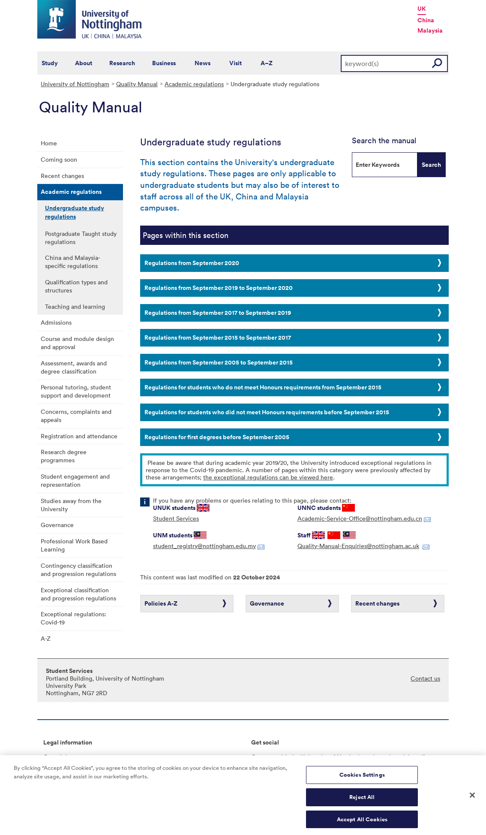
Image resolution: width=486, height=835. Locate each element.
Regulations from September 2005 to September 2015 (218, 362)
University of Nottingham (75, 84)
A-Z (46, 638)
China (425, 20)
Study (50, 63)
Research (122, 63)
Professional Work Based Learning (74, 545)
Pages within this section (185, 235)
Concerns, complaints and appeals (76, 415)
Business (164, 63)
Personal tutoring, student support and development (76, 391)
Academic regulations (194, 84)
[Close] (472, 798)
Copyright (57, 757)
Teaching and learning (75, 306)
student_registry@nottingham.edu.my (204, 546)
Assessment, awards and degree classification (74, 367)
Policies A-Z (160, 603)
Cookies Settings (362, 778)
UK (421, 8)
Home (49, 143)
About (83, 63)
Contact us (425, 678)
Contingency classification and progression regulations (78, 569)
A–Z (267, 63)
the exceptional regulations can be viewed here (268, 477)
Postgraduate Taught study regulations (81, 237)
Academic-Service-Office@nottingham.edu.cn (359, 518)
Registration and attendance (79, 436)
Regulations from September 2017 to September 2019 (217, 312)
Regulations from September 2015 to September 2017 (217, 337)
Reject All (362, 800)
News (202, 63)
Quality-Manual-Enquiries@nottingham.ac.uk (358, 546)
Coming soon (59, 159)
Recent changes (62, 176)
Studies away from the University (71, 505)
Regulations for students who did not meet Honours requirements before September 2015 (266, 412)
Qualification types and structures (76, 286)
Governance (57, 525)
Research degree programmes (64, 456)
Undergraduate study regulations (74, 212)
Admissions (56, 322)
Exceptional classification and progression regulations (78, 594)
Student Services (176, 518)
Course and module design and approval (77, 343)
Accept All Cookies (362, 822)
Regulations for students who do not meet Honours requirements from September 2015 (262, 387)
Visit (235, 63)
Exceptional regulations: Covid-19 (73, 618)
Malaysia (430, 30)
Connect (263, 757)
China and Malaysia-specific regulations (72, 261)
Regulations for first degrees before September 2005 (216, 437)
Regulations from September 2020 (191, 263)
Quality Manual (137, 84)
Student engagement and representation (75, 480)
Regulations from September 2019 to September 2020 (218, 287)
